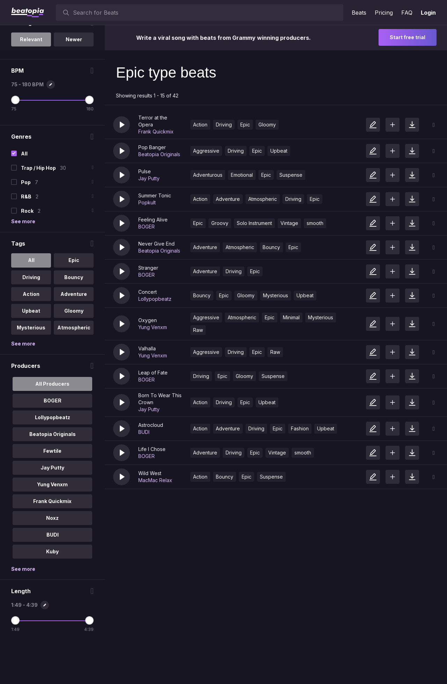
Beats (359, 12)
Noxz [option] (52, 556)
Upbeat (278, 151)
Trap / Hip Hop (38, 207)
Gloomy (267, 125)
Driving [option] (31, 316)
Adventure (228, 199)
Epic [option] (73, 299)
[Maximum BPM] (89, 138)
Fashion (300, 428)
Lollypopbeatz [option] (52, 456)
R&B (26, 235)
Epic (245, 125)
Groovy (219, 223)
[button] (121, 124)
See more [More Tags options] (23, 382)
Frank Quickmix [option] (52, 540)
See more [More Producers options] (23, 607)
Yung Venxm (152, 327)
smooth (315, 223)
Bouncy (271, 247)
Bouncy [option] (73, 316)
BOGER (146, 227)
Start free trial (407, 37)
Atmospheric (262, 199)
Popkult (147, 202)
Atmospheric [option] (73, 366)
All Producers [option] (52, 422)
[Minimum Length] (15, 659)
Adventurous (207, 175)
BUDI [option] (52, 573)
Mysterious (275, 295)
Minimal (291, 317)
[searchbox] (206, 12)
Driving (224, 125)
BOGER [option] (52, 439)
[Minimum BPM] (15, 138)
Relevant (31, 78)
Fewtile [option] (52, 489)
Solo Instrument (254, 223)
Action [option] (31, 332)
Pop (26, 221)
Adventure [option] (73, 332)
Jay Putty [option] (52, 506)
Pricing (384, 12)
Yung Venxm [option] (52, 523)
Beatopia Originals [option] (52, 472)
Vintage (289, 223)
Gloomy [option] (73, 349)
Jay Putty (149, 178)
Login (428, 12)
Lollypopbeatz (154, 299)
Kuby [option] (52, 590)
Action (200, 125)
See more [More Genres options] (23, 260)
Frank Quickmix (156, 131)
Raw (198, 330)
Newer (73, 78)
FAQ (406, 12)
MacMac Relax (155, 480)
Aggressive (206, 151)
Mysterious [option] (31, 366)
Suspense (290, 175)
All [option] (31, 299)
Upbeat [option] (31, 349)
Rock (27, 250)
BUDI (143, 432)
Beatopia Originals (159, 154)
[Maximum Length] (89, 659)
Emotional (242, 175)
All (24, 192)
